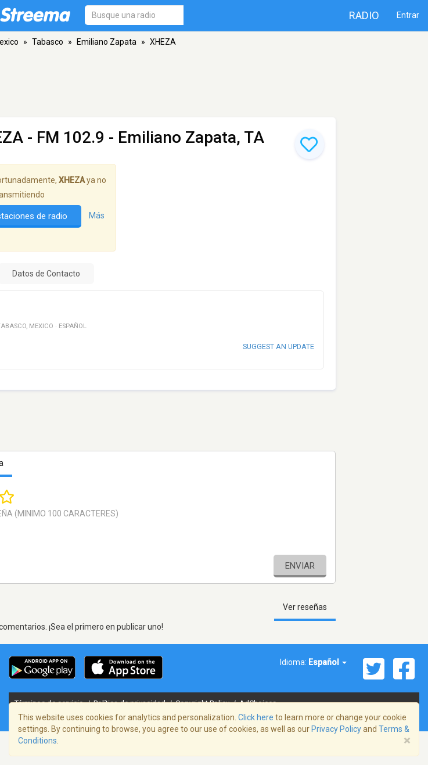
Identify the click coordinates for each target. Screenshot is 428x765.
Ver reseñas (305, 607)
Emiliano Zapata (106, 41)
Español (327, 662)
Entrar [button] (408, 15)
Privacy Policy (336, 729)
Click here (256, 717)
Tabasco (47, 41)
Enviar (300, 566)
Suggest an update (278, 346)
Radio (364, 15)
